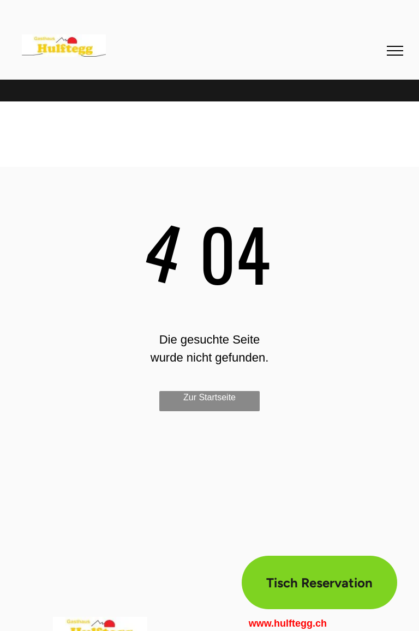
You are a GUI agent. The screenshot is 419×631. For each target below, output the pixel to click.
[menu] (395, 51)
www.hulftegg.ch (288, 623)
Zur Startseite (209, 397)
